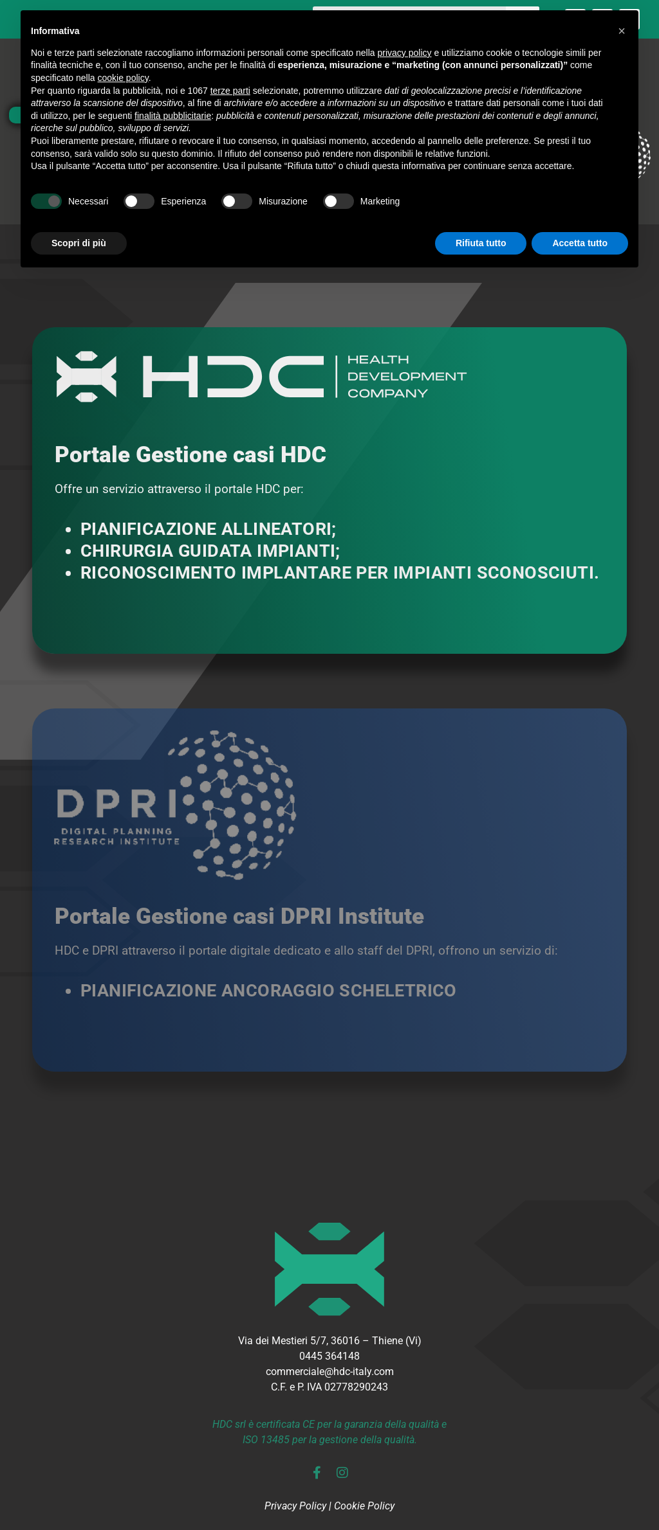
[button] (621, 31)
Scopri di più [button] (78, 243)
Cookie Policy (364, 1506)
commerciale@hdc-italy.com (330, 1371)
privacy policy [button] (405, 53)
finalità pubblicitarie (173, 116)
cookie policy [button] (123, 78)
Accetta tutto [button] (580, 243)
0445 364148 (329, 1356)
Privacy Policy (295, 1506)
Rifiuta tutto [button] (481, 243)
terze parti (230, 91)
